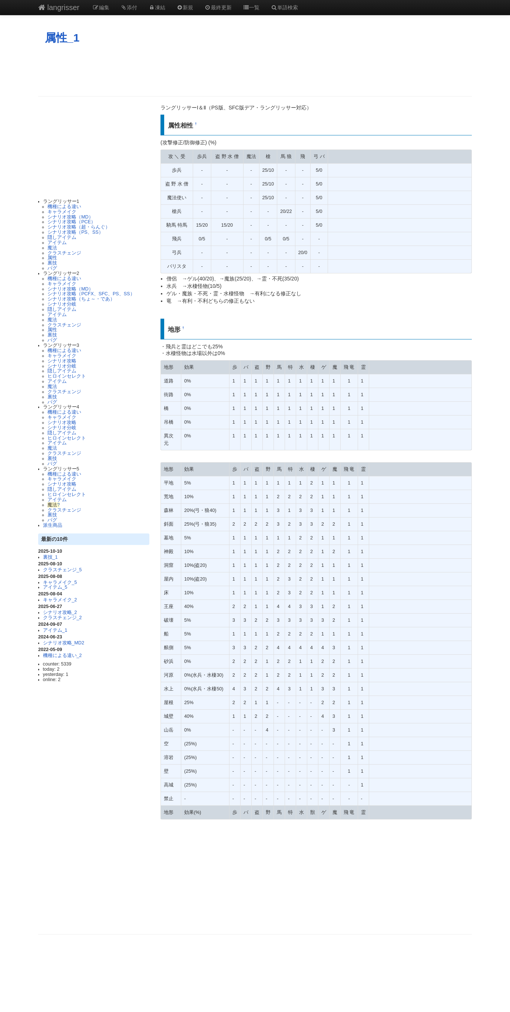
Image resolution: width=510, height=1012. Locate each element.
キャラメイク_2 (60, 599)
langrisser (58, 7)
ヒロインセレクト (66, 376)
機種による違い (64, 206)
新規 (184, 7)
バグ (52, 268)
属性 (52, 257)
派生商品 (52, 525)
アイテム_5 (55, 587)
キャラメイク (61, 211)
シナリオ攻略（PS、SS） (75, 232)
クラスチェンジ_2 (62, 617)
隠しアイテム (61, 237)
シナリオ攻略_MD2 (64, 642)
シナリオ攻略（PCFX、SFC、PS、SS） (91, 293)
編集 (100, 7)
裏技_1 (50, 557)
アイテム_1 (55, 630)
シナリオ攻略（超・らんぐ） (78, 227)
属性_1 (62, 38)
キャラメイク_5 (60, 582)
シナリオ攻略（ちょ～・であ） (81, 299)
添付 (129, 7)
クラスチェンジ (64, 253)
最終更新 (218, 7)
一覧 (251, 7)
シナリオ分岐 (61, 304)
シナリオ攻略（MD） (70, 217)
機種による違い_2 (62, 655)
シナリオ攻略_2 (60, 612)
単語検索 (284, 7)
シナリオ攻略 (61, 361)
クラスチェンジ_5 (62, 569)
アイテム (57, 242)
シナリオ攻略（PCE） (71, 221)
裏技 (52, 263)
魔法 (52, 247)
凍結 (156, 7)
